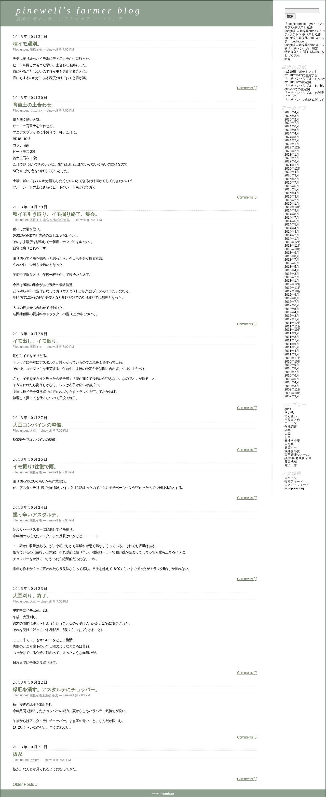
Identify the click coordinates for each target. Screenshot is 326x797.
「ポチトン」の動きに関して (304, 99)
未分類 (289, 444)
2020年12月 (292, 168)
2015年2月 (291, 200)
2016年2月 (291, 179)
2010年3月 (291, 386)
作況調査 (290, 426)
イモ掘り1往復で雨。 (36, 466)
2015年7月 (291, 182)
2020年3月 (291, 175)
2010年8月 (291, 368)
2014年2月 (291, 235)
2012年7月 (291, 302)
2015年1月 (291, 203)
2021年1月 (291, 165)
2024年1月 (291, 144)
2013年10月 (292, 249)
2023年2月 (291, 151)
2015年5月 (291, 189)
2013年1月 (291, 280)
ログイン (290, 478)
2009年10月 (292, 393)
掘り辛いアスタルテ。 (37, 514)
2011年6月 (291, 344)
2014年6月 (291, 221)
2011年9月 (291, 333)
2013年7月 (291, 259)
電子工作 (290, 465)
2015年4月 (291, 193)
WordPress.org (294, 488)
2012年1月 (291, 319)
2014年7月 (291, 217)
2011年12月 (292, 323)
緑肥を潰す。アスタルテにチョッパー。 (56, 689)
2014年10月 (292, 207)
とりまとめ (292, 420)
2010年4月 (291, 382)
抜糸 (17, 754)
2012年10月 (292, 291)
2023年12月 (292, 147)
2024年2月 (291, 140)
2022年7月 (291, 158)
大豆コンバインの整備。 (39, 425)
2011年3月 (291, 354)
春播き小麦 (292, 440)
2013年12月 (292, 242)
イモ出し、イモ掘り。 (37, 341)
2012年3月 (291, 316)
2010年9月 (291, 365)
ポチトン (290, 423)
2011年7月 (291, 340)
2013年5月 (291, 266)
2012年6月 (291, 305)
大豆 (33, 430)
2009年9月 (291, 396)
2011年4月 (291, 351)
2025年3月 (291, 116)
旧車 (287, 437)
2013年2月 (291, 277)
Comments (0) (247, 88)
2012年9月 (291, 294)
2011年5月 (291, 347)
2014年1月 (291, 238)
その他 (34, 760)
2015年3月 (291, 196)
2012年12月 (292, 284)
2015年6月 (291, 186)
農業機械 (290, 461)
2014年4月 (291, 228)
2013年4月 (291, 270)
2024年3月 (291, 137)
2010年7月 (291, 372)
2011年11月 (292, 326)
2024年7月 (291, 123)
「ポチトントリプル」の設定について (304, 94)
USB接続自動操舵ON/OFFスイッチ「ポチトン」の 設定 (304, 46)
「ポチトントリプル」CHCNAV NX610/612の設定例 (304, 80)
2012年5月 (291, 309)
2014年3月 (291, 231)
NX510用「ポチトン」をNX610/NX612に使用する (300, 73)
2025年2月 (291, 119)
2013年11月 (292, 245)
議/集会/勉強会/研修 (56, 220)
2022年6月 (291, 161)
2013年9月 (291, 252)
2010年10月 (292, 361)
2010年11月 (292, 358)
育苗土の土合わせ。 (34, 105)
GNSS (287, 409)
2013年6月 (291, 263)
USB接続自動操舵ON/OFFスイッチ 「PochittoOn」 (304, 39)
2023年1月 (291, 154)
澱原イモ (36, 49)
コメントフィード (296, 485)
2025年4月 (291, 112)
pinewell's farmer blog (79, 10)
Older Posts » (25, 784)
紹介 (287, 59)
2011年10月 (292, 330)
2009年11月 (292, 389)
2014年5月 (291, 224)
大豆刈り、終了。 (32, 595)
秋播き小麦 (50, 695)
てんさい (36, 110)
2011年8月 (291, 337)
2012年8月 (291, 298)
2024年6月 (291, 126)
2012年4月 (291, 312)
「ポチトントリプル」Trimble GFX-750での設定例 (304, 87)
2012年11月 (292, 288)
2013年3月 (291, 274)
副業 (287, 430)
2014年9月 (291, 210)
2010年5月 (291, 379)
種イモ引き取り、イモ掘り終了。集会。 (56, 214)
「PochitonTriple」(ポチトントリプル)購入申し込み (304, 25)
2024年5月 (291, 130)
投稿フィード (293, 481)
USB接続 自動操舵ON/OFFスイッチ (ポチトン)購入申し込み (304, 32)
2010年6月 (291, 375)
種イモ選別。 (27, 44)
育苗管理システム (296, 455)
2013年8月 (291, 256)
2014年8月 (291, 214)
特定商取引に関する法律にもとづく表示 (304, 53)
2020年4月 (291, 172)
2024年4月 (291, 133)
